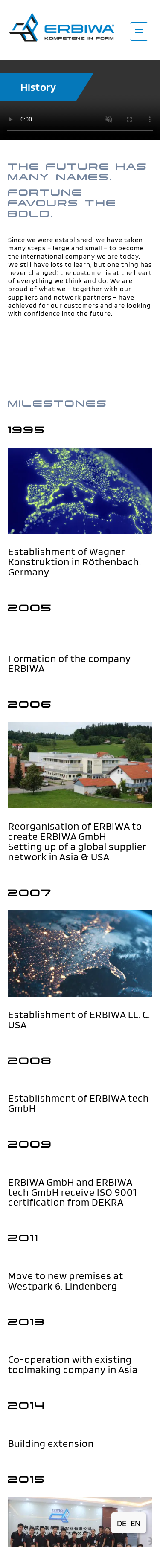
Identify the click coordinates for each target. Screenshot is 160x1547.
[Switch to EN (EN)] (135, 1523)
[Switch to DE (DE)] (121, 1523)
